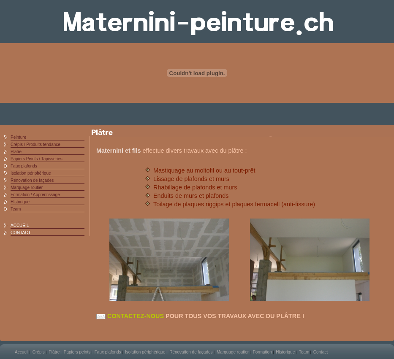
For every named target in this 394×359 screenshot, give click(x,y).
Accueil (21, 352)
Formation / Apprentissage (35, 194)
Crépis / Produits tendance (35, 144)
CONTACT (21, 232)
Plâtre (16, 151)
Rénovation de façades (32, 180)
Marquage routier (27, 187)
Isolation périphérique (31, 173)
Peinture (18, 137)
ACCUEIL (20, 225)
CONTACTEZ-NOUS (130, 316)
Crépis (39, 352)
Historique (20, 202)
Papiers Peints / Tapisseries (36, 159)
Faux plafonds (24, 166)
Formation (262, 352)
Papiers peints (77, 352)
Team (16, 209)
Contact (320, 352)
